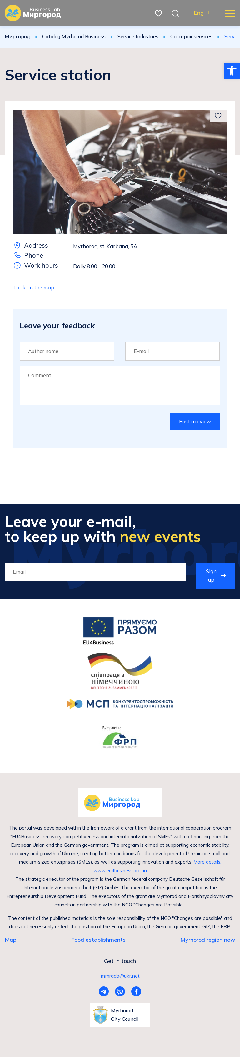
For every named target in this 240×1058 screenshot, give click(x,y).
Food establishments (98, 940)
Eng (199, 13)
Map (10, 940)
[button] (232, 71)
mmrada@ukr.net (120, 976)
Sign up (211, 575)
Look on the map (33, 287)
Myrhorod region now (207, 940)
